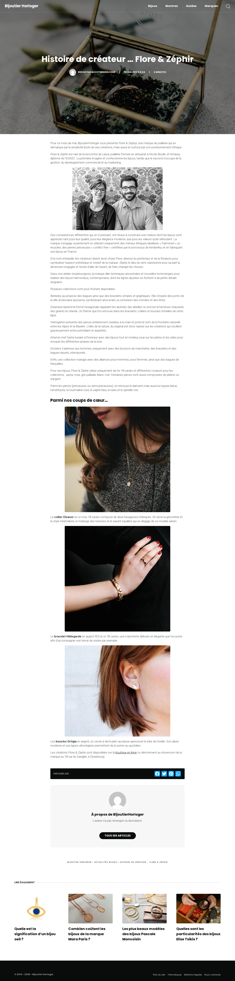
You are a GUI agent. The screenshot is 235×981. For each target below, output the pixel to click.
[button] (228, 6)
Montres (171, 6)
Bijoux (152, 6)
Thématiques (175, 974)
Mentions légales (193, 974)
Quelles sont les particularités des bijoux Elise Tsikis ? (198, 934)
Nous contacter (212, 974)
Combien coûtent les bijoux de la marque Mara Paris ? (86, 934)
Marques (211, 6)
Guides (191, 6)
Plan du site (159, 974)
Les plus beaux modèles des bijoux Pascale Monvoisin (143, 934)
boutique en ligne (126, 752)
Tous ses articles (118, 835)
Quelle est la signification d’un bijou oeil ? (35, 934)
